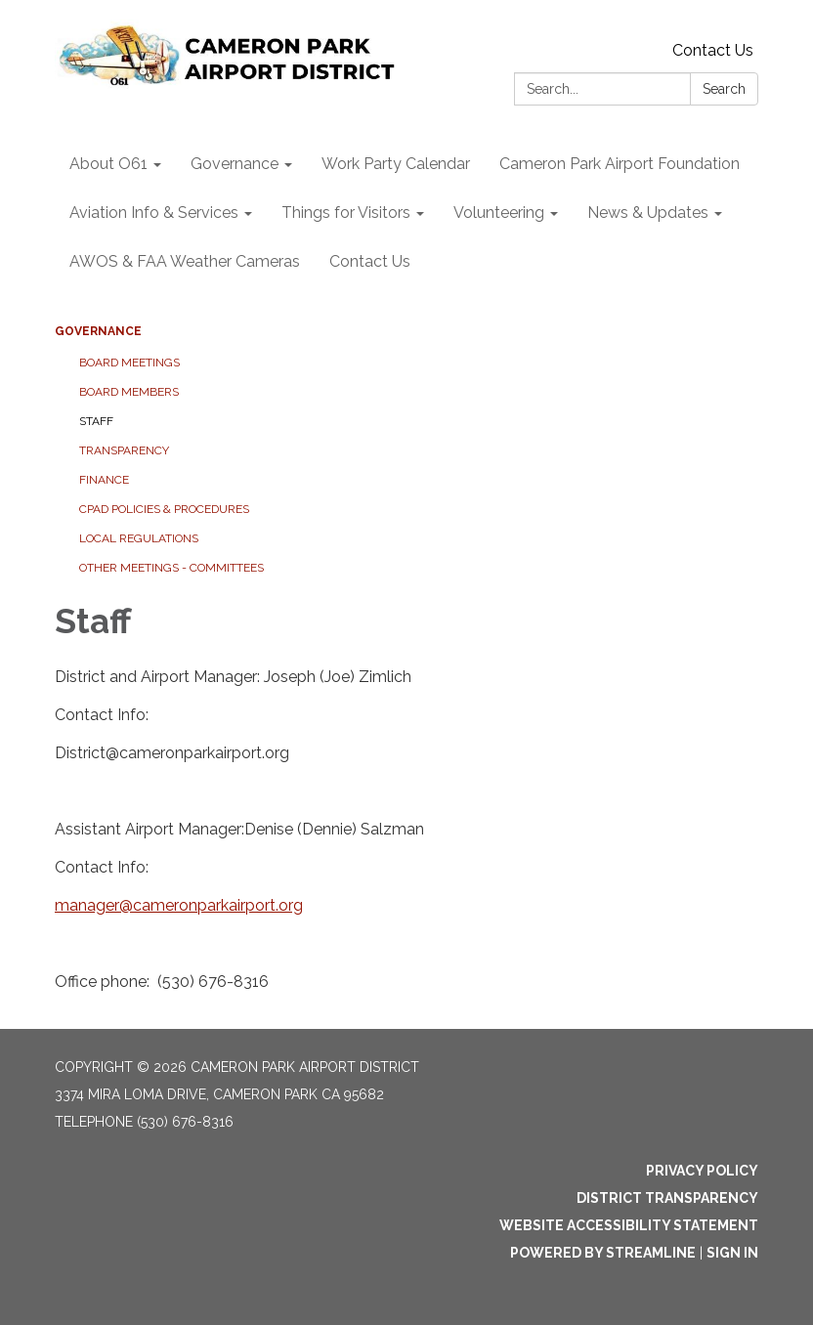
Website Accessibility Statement (628, 1225)
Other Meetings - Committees (171, 568)
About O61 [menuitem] (108, 163)
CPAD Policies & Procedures (164, 509)
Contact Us (712, 50)
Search (724, 89)
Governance (98, 331)
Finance (104, 480)
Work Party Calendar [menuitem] (395, 163)
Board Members (129, 392)
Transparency (124, 450)
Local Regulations (138, 538)
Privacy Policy (702, 1170)
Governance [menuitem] (234, 163)
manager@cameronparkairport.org (179, 905)
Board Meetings (129, 362)
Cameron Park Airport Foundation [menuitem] (619, 163)
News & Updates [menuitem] (647, 212)
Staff (96, 421)
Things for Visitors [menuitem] (345, 212)
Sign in (732, 1253)
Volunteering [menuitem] (498, 212)
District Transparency (667, 1198)
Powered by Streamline (603, 1253)
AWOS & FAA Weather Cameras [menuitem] (184, 261)
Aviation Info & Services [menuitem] (153, 212)
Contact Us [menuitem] (369, 261)
